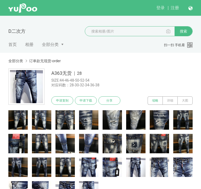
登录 (160, 7)
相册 (29, 44)
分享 (109, 100)
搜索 (183, 31)
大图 (185, 100)
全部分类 (50, 44)
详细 (170, 100)
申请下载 (86, 100)
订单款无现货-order (45, 61)
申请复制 (62, 100)
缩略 (155, 100)
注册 (175, 7)
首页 (12, 44)
